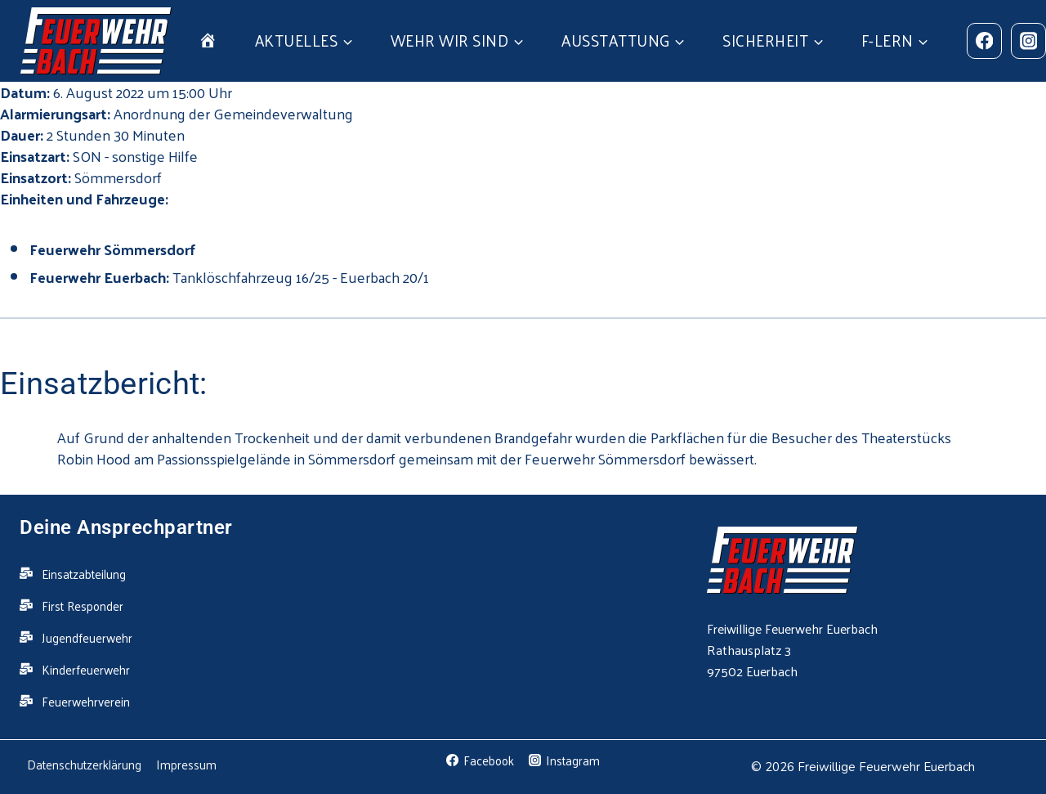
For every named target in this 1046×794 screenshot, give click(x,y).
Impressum (186, 764)
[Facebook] (984, 40)
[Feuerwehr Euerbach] (96, 40)
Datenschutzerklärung (84, 764)
